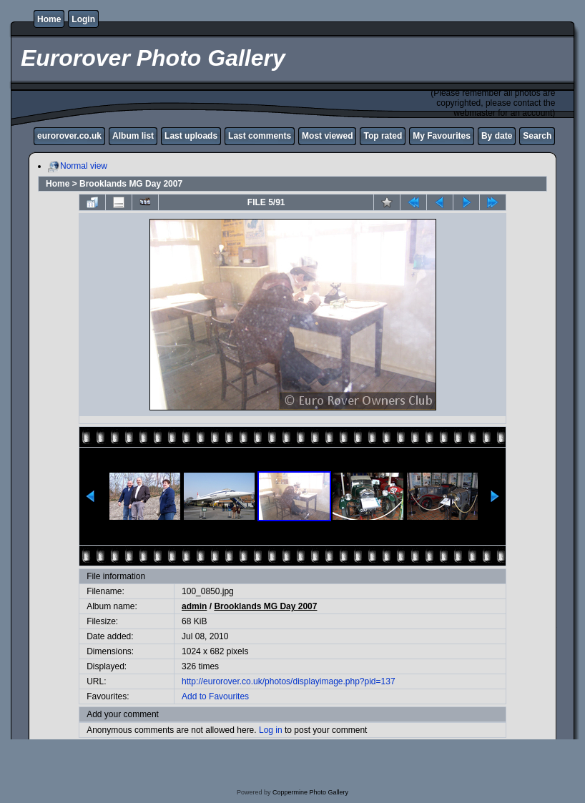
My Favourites (442, 136)
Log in (270, 730)
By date (496, 136)
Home (49, 19)
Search (537, 136)
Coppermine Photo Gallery (310, 792)
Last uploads (190, 136)
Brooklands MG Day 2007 (130, 184)
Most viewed (327, 136)
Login (83, 19)
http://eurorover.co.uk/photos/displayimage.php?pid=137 (288, 681)
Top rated (382, 136)
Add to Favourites (215, 696)
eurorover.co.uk (69, 136)
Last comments (259, 136)
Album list (133, 136)
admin (194, 606)
